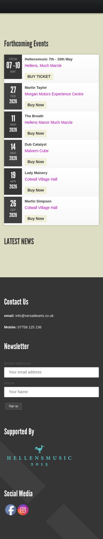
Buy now (35, 105)
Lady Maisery (36, 173)
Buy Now (35, 218)
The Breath (34, 116)
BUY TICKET (39, 76)
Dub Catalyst (35, 144)
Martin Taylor (36, 88)
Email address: (18, 363)
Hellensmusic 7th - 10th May (49, 59)
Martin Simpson (38, 201)
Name (9, 383)
